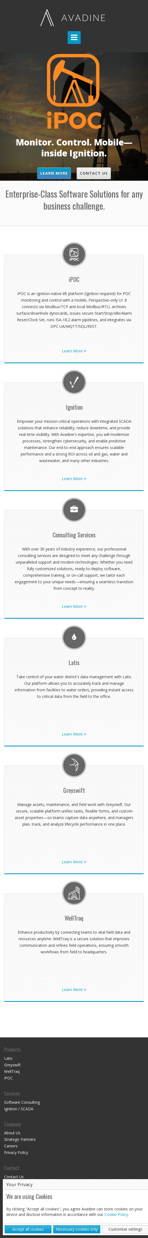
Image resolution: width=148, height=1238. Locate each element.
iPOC (8, 1078)
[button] (11, 116)
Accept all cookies (28, 1229)
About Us (12, 1132)
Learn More (54, 173)
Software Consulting (22, 1102)
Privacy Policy (16, 1152)
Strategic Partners (20, 1139)
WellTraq (12, 1071)
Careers (11, 1145)
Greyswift (12, 1064)
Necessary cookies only (77, 1229)
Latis (8, 1058)
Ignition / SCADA (18, 1108)
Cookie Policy (116, 1214)
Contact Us (94, 173)
